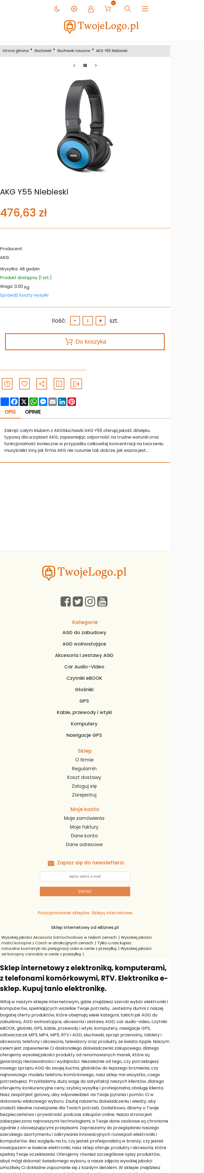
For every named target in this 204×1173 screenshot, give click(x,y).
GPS (101, 701)
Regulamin (101, 769)
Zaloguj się (101, 787)
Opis (13, 412)
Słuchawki (45, 50)
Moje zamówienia (101, 818)
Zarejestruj (101, 795)
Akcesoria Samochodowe (62, 937)
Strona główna (18, 50)
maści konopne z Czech (28, 943)
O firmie (101, 760)
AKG (6, 257)
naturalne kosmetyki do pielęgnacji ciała (44, 948)
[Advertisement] (102, 511)
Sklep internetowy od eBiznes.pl (102, 928)
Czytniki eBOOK (101, 679)
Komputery (101, 724)
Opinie (37, 412)
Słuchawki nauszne (75, 50)
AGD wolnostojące (101, 644)
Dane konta (101, 836)
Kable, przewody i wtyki (101, 713)
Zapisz (101, 892)
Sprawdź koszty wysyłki (26, 295)
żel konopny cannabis (177, 948)
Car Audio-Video (101, 667)
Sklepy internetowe (129, 913)
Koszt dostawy (101, 778)
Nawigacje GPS (101, 736)
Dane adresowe (101, 845)
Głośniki (101, 690)
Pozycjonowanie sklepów (81, 913)
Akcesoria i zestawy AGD (101, 656)
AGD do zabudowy (101, 633)
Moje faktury (101, 827)
